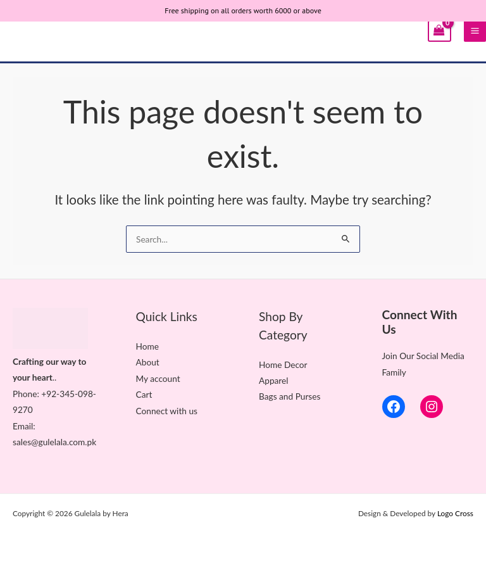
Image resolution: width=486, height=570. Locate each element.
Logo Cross (455, 513)
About (147, 362)
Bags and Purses (289, 396)
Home (147, 346)
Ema (21, 426)
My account (158, 378)
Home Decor (283, 364)
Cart (144, 394)
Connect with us (166, 410)
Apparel (274, 380)
